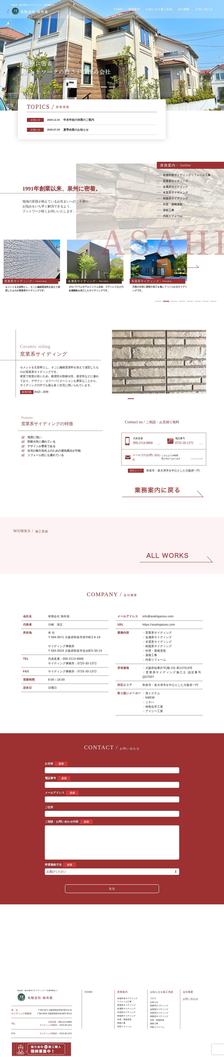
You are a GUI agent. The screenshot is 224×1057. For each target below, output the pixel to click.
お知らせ (154, 985)
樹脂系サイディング (126, 999)
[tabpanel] (112, 55)
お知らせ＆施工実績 (159, 9)
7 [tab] (205, 301)
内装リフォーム (124, 1009)
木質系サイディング (126, 995)
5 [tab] (190, 301)
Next (188, 266)
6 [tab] (198, 301)
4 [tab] (182, 301)
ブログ (153, 981)
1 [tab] (158, 301)
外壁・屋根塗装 (124, 1002)
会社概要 (184, 9)
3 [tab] (174, 301)
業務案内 (134, 9)
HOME (118, 9)
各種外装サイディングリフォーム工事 (127, 982)
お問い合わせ (204, 9)
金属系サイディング (126, 991)
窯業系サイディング (126, 988)
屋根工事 (121, 1006)
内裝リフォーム (157, 1010)
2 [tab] (166, 301)
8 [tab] (213, 301)
